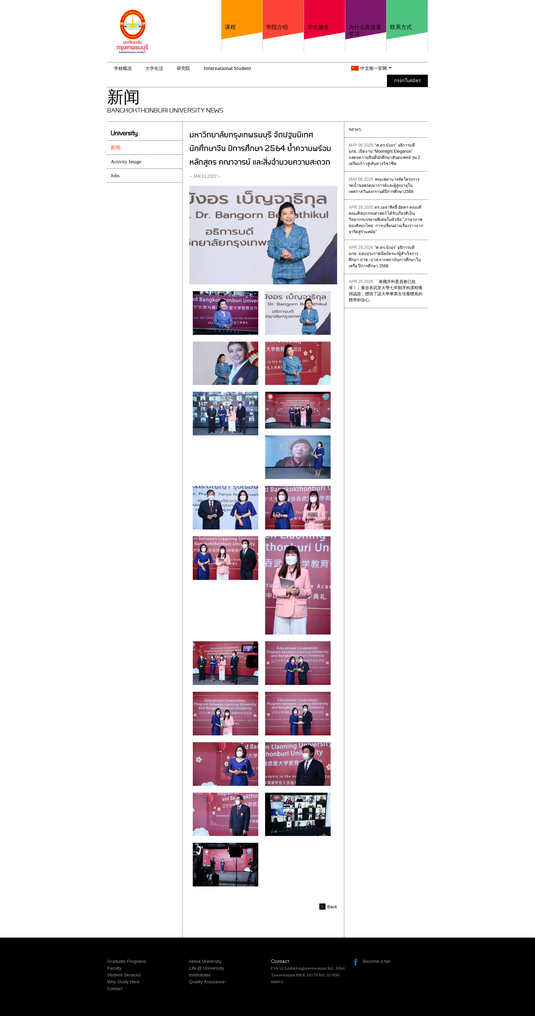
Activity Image (126, 161)
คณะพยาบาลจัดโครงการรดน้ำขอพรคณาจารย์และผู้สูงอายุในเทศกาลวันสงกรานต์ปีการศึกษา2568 (384, 185)
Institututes (200, 974)
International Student (227, 68)
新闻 (116, 147)
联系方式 (407, 15)
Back (332, 906)
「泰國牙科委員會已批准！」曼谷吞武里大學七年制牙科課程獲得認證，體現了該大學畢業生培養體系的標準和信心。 (385, 290)
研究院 (183, 68)
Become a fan (376, 961)
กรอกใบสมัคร (407, 80)
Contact (114, 988)
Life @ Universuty (206, 968)
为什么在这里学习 (365, 18)
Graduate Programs (126, 961)
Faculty (114, 968)
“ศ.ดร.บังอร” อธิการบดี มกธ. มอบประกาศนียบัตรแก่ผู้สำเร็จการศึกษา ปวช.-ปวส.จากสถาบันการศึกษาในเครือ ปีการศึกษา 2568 (385, 256)
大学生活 (154, 68)
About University (205, 961)
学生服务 (324, 15)
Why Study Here (123, 981)
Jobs (115, 175)
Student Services (124, 974)
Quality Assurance (207, 981)
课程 (241, 15)
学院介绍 (283, 15)
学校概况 (123, 68)
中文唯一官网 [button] (375, 68)
